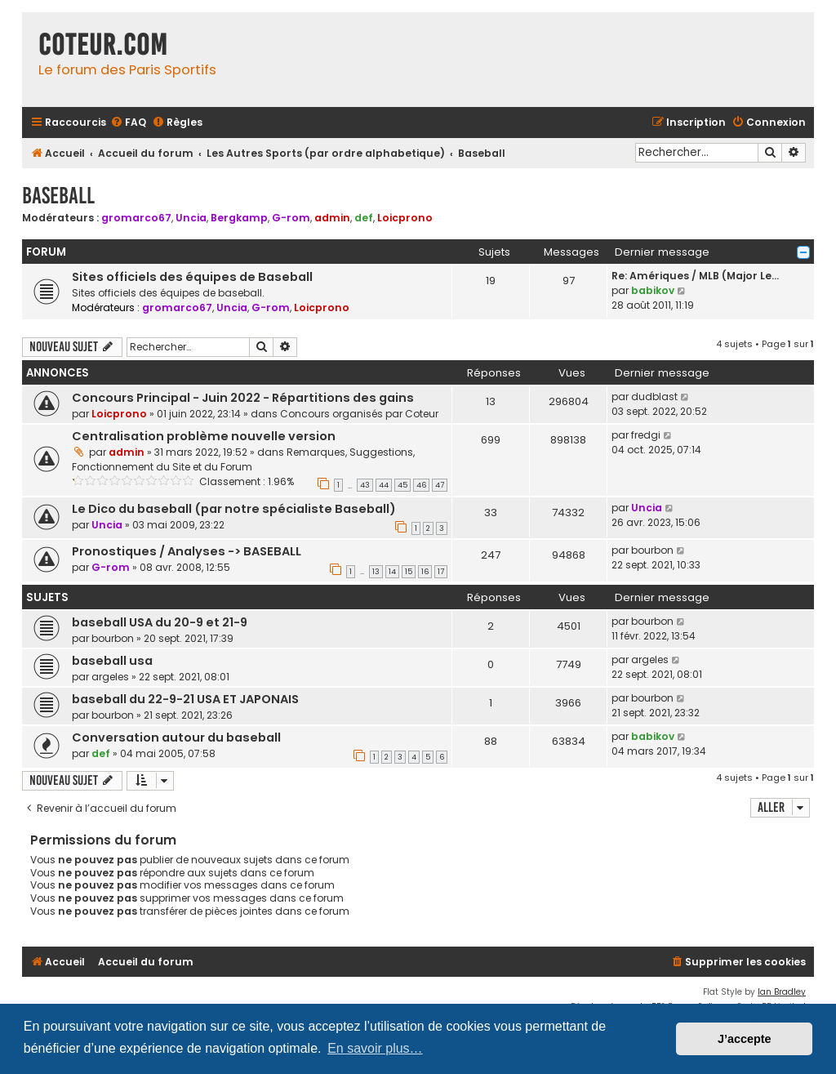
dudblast (654, 396)
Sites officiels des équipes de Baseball (192, 277)
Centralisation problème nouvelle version (204, 436)
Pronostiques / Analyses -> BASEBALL (186, 551)
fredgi (645, 435)
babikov (652, 290)
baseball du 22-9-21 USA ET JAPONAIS (185, 699)
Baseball (58, 195)
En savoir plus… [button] (375, 1048)
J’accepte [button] (745, 1038)
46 (421, 485)
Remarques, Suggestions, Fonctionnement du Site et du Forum (243, 459)
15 (408, 572)
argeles (110, 677)
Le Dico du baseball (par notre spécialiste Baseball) (234, 509)
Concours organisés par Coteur (359, 414)
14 (392, 572)
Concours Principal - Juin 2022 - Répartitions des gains (243, 398)
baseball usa (112, 661)
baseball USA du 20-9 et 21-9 (159, 622)
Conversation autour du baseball (176, 737)
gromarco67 (136, 218)
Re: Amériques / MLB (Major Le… (695, 276)
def (363, 218)
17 (441, 572)
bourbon (652, 550)
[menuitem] (128, 123)
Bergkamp (239, 218)
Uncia (191, 218)
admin (332, 218)
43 (365, 485)
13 (376, 572)
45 (402, 485)
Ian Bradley (782, 992)
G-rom (291, 218)
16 (425, 572)
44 (384, 485)
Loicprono (405, 218)
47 (439, 485)
